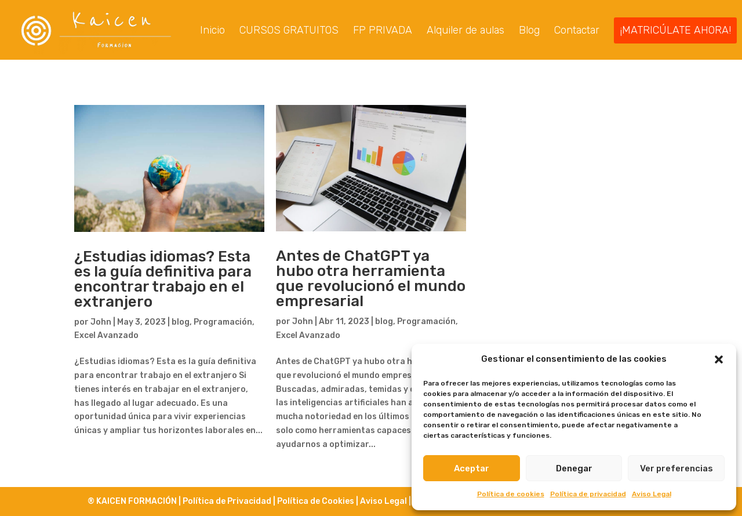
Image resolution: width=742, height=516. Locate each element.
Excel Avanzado (106, 336)
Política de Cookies (315, 501)
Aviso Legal (651, 494)
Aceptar (471, 468)
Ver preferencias (676, 468)
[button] (719, 359)
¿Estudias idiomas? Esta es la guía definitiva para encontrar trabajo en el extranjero (163, 280)
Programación (223, 323)
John (100, 323)
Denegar (574, 468)
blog (181, 323)
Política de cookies (510, 494)
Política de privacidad (588, 494)
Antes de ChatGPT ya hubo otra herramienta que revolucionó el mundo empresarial (370, 279)
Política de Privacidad (228, 501)
